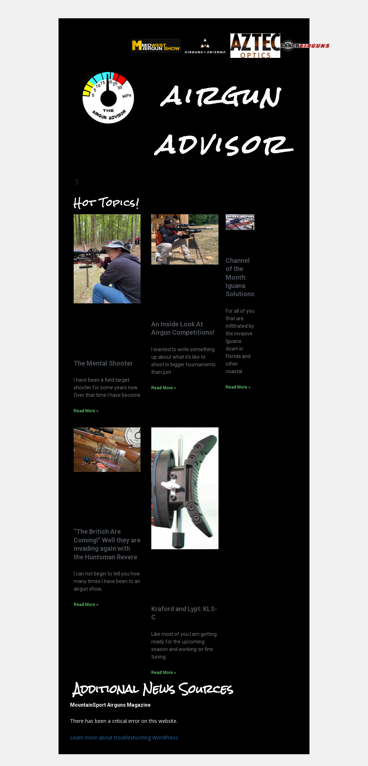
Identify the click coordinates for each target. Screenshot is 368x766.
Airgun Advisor (222, 119)
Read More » (86, 410)
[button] (77, 182)
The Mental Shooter (103, 363)
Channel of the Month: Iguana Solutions (240, 277)
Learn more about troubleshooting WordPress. (124, 737)
